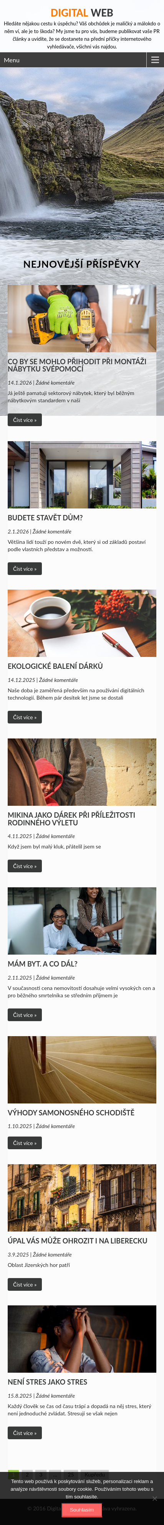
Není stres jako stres (47, 1382)
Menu (12, 59)
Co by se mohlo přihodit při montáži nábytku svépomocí (77, 365)
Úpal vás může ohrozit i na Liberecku (77, 1241)
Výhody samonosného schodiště (71, 1112)
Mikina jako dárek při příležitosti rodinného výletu (71, 819)
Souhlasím (82, 1510)
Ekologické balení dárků (55, 666)
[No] (154, 1498)
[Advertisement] (82, 154)
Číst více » (24, 420)
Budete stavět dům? (45, 517)
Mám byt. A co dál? (43, 964)
